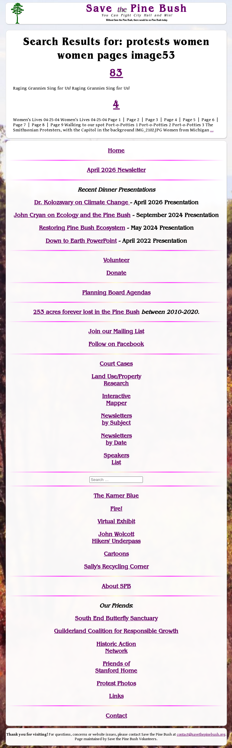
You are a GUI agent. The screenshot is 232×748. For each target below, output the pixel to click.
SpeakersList (116, 459)
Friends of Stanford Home (116, 667)
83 (116, 73)
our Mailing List (122, 331)
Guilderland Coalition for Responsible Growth (116, 631)
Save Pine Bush (137, 8)
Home (116, 150)
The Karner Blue (116, 495)
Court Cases (116, 363)
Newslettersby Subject (116, 419)
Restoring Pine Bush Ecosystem (82, 227)
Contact (116, 715)
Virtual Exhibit (116, 521)
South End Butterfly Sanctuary (116, 618)
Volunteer (116, 260)
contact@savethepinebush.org (201, 734)
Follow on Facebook (116, 344)
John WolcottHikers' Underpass (116, 538)
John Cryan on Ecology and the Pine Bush (72, 215)
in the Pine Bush (105, 311)
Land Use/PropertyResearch (116, 380)
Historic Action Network (116, 647)
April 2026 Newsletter (116, 169)
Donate (116, 272)
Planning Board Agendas (116, 292)
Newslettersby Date (116, 439)
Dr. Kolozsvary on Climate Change (82, 202)
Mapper (116, 403)
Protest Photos (116, 683)
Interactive (116, 396)
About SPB (116, 586)
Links (116, 696)
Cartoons (116, 553)
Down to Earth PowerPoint (81, 240)
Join (94, 331)
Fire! (116, 508)
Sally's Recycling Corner (116, 566)
